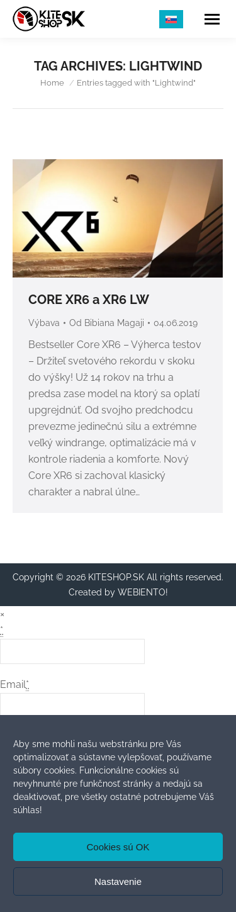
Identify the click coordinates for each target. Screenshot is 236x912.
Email (14, 684)
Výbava (44, 323)
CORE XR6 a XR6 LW (88, 299)
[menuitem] (171, 19)
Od (106, 323)
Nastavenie (118, 881)
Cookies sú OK (117, 847)
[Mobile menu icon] (212, 19)
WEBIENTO (142, 592)
